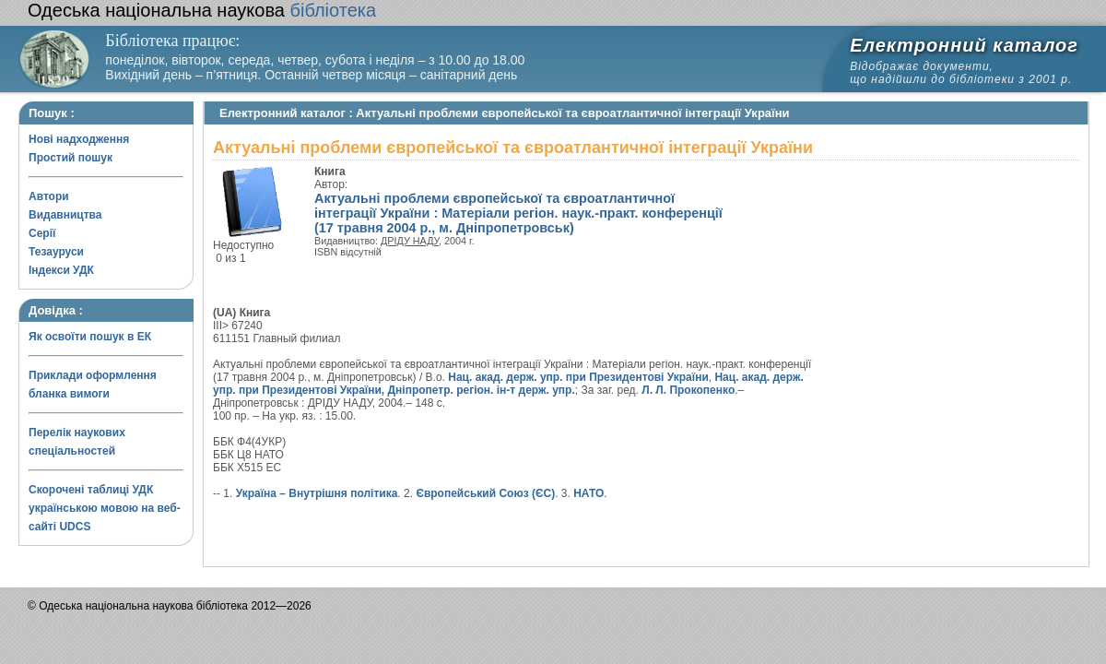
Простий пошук (70, 157)
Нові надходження (79, 139)
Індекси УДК (61, 270)
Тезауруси (56, 251)
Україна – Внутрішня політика (317, 493)
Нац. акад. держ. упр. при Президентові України (578, 377)
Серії (42, 233)
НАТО (588, 493)
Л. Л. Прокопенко (688, 390)
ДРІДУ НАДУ (410, 240)
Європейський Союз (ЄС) (485, 493)
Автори (49, 196)
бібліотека (202, 10)
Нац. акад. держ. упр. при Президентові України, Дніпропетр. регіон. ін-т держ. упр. (508, 384)
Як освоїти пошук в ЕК (90, 336)
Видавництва (65, 214)
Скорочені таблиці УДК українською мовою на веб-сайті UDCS (105, 508)
